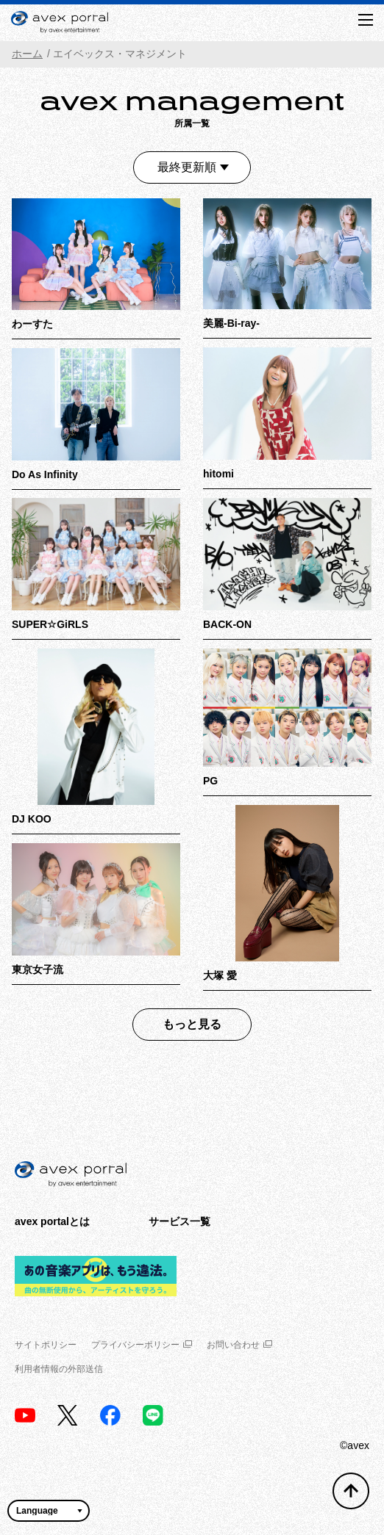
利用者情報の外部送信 (59, 1369)
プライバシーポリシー (141, 1345)
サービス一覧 (179, 1221)
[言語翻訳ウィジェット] (48, 1511)
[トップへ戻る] (351, 1491)
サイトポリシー (46, 1345)
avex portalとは (52, 1221)
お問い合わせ (239, 1345)
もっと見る (192, 1024)
